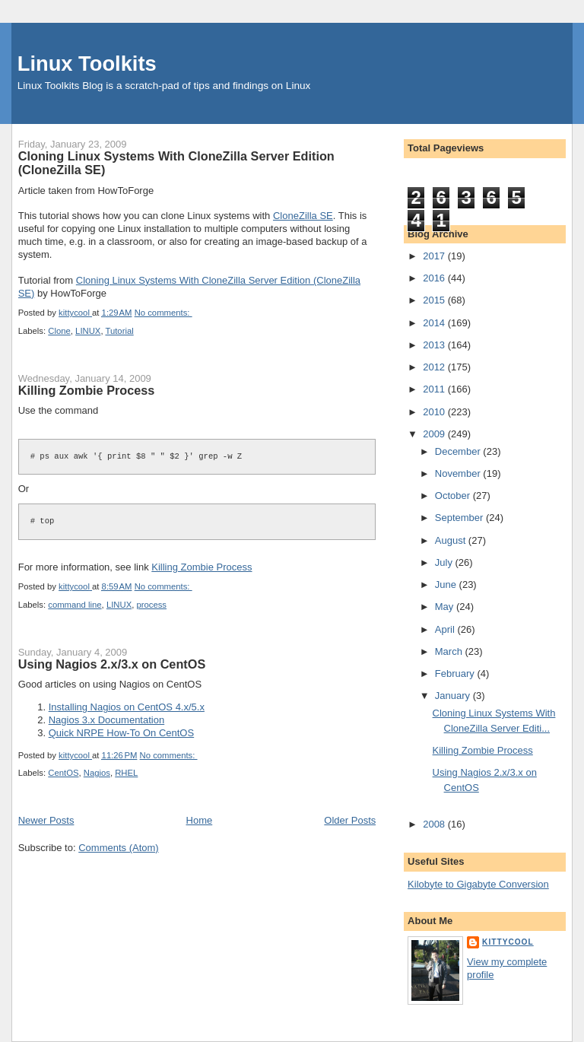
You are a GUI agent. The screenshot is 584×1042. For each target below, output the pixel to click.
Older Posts (350, 820)
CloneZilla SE (303, 215)
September (460, 517)
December (459, 451)
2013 (435, 345)
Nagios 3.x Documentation (106, 720)
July (445, 562)
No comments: (163, 312)
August (451, 540)
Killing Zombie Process (86, 390)
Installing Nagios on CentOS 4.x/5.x (127, 707)
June (447, 584)
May (445, 606)
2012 (435, 367)
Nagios (97, 772)
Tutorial (119, 330)
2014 (435, 323)
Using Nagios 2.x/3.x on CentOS (112, 664)
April (446, 629)
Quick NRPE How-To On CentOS (121, 733)
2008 (435, 824)
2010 (435, 412)
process (151, 604)
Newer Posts (46, 820)
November (459, 473)
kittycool (508, 942)
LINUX (87, 330)
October (454, 495)
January (454, 695)
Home (199, 820)
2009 (435, 434)
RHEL (126, 772)
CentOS (63, 772)
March (450, 651)
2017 (435, 256)
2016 (435, 278)
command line (74, 604)
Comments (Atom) (118, 847)
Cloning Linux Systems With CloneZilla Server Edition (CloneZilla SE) (176, 162)
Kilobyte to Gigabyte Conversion (478, 884)
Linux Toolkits (87, 63)
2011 (435, 389)
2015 (435, 300)
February (456, 673)
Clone (59, 330)
